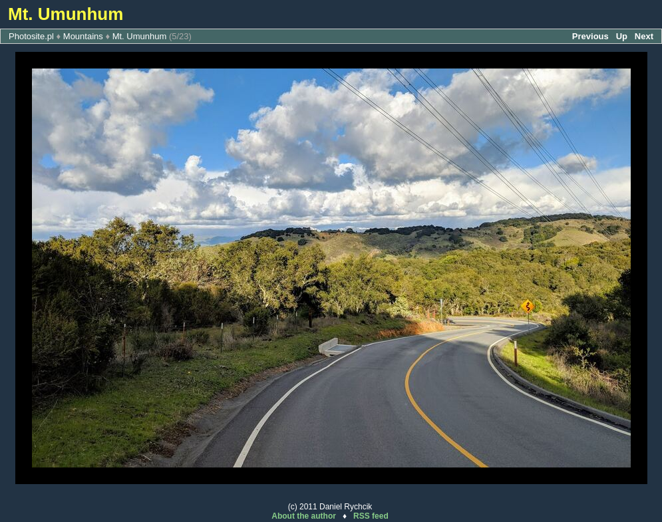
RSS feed (371, 516)
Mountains (83, 36)
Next (644, 36)
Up (621, 36)
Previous (590, 36)
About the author (303, 516)
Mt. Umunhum (139, 36)
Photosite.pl (31, 36)
